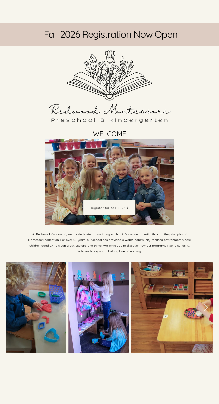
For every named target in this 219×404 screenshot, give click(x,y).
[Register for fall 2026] (109, 207)
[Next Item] (205, 308)
